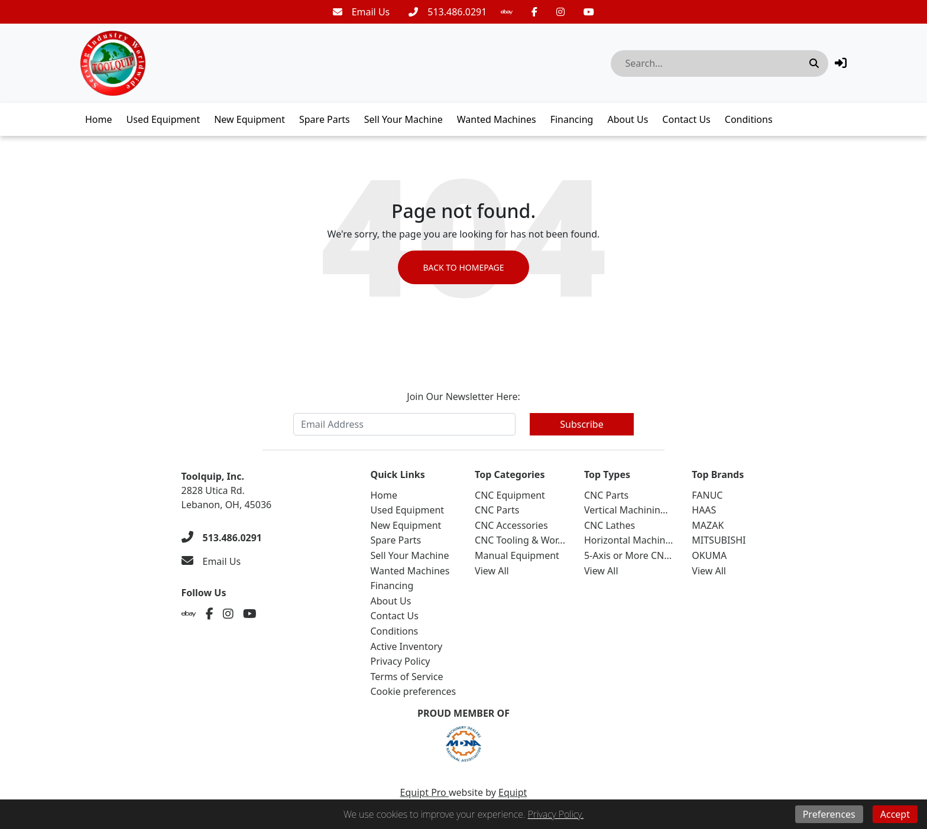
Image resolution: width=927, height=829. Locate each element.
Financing (572, 119)
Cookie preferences (413, 691)
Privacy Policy (400, 661)
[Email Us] (361, 11)
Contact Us (686, 119)
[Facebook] (534, 11)
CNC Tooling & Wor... (520, 540)
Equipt (512, 792)
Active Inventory (407, 646)
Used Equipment (163, 119)
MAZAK (708, 525)
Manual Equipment (517, 555)
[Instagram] (560, 11)
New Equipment (249, 119)
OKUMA (709, 555)
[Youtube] (589, 11)
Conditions (749, 119)
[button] (841, 63)
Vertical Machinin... (626, 509)
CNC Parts (497, 509)
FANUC (707, 495)
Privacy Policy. (556, 814)
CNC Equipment (510, 495)
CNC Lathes (609, 525)
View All (492, 570)
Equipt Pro (424, 792)
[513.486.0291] (448, 11)
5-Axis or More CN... (628, 555)
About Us (627, 119)
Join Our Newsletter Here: (463, 396)
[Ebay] (507, 11)
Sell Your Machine (403, 119)
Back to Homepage (463, 267)
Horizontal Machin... (628, 540)
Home (98, 119)
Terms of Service (407, 676)
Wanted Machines (496, 119)
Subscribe (581, 424)
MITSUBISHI (719, 540)
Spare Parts (324, 119)
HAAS (704, 509)
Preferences (829, 814)
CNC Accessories (511, 525)
